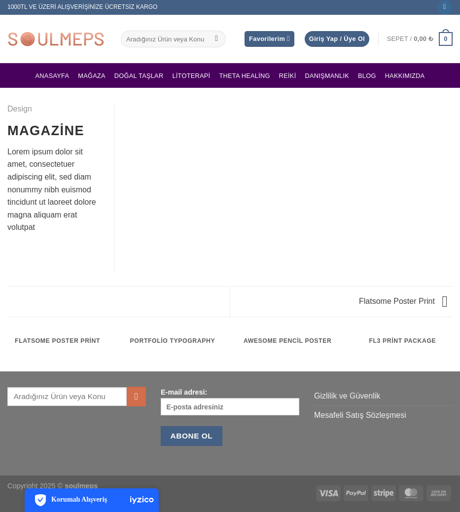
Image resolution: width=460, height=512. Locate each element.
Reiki (287, 75)
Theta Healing (244, 75)
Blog (367, 75)
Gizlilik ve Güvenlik (347, 396)
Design (19, 109)
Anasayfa (52, 75)
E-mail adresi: (230, 401)
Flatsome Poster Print (403, 301)
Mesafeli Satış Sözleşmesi (360, 415)
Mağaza (92, 75)
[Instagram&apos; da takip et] (445, 7)
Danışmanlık (327, 75)
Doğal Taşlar (139, 75)
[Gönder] (217, 39)
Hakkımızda (405, 75)
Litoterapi (191, 75)
